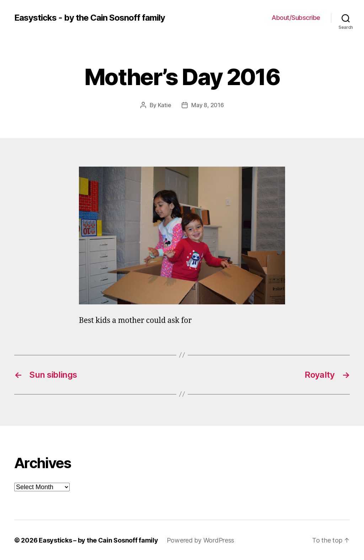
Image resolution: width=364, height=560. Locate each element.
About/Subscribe (296, 17)
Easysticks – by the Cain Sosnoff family (98, 540)
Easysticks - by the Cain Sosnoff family (89, 18)
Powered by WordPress (201, 540)
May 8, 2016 (207, 105)
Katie (164, 105)
